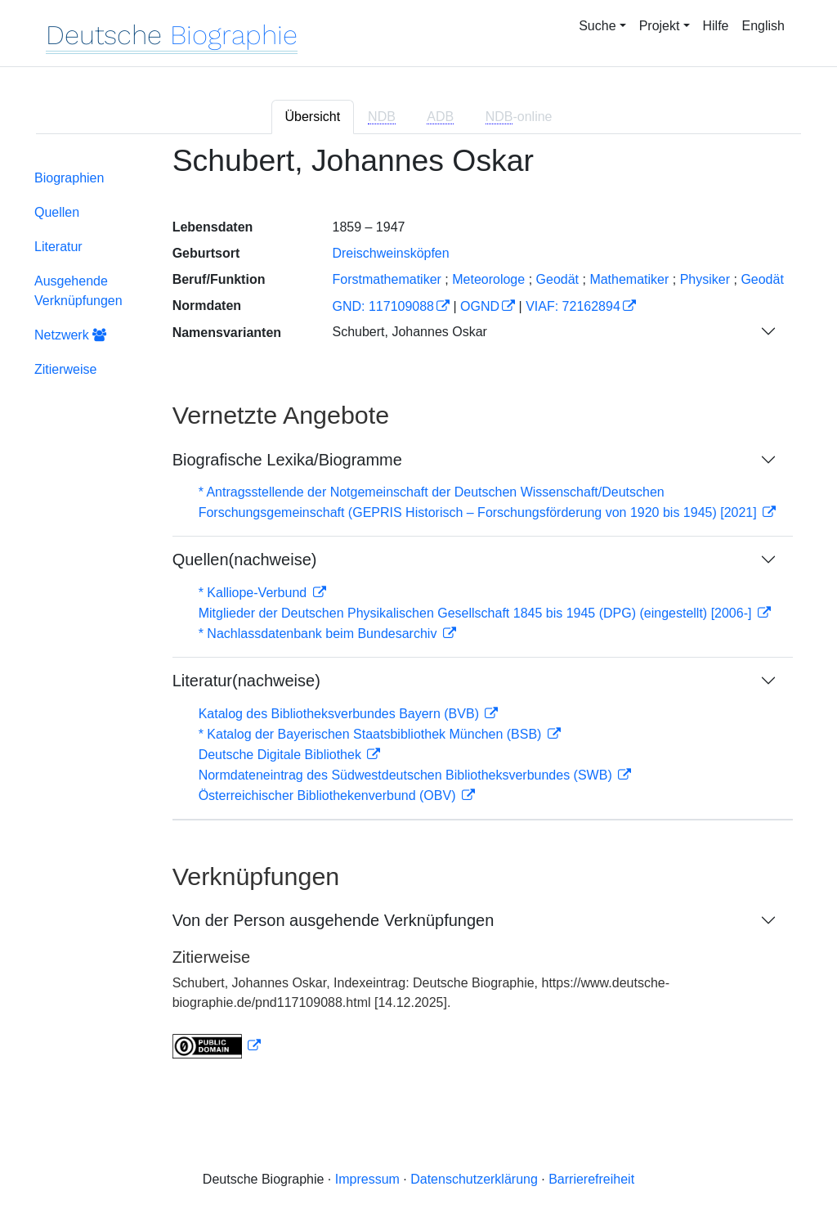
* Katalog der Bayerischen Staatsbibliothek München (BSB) (372, 734)
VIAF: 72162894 (573, 306)
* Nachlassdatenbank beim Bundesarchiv (320, 633)
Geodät (762, 279)
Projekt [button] (659, 26)
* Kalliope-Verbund (255, 593)
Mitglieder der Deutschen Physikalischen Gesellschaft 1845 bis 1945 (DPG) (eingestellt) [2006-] (477, 613)
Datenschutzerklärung (474, 1179)
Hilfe (716, 26)
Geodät (557, 279)
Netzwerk (70, 335)
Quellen (56, 212)
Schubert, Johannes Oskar (409, 332)
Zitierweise (65, 369)
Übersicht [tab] (313, 117)
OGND (479, 306)
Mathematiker (629, 279)
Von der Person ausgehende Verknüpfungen (333, 920)
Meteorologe (488, 279)
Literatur (58, 247)
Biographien (69, 178)
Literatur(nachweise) (246, 681)
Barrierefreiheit (591, 1179)
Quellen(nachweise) (244, 560)
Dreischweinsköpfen (390, 253)
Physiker (705, 279)
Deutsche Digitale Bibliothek (282, 755)
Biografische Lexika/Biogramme (287, 460)
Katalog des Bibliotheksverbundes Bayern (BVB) (341, 714)
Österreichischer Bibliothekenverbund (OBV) (329, 795)
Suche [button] (597, 26)
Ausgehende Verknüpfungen (78, 291)
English (763, 26)
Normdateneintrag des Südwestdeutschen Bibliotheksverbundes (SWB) (407, 775)
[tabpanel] (418, 611)
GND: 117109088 (383, 306)
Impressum (367, 1179)
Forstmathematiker (386, 279)
